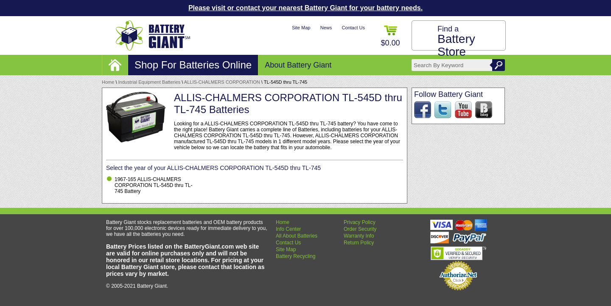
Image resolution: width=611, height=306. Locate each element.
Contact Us (353, 27)
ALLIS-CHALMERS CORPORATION (222, 82)
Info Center (288, 229)
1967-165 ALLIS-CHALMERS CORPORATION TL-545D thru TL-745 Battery (153, 185)
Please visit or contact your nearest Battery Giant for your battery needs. (305, 7)
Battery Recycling (295, 256)
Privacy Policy (360, 222)
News (326, 27)
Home (108, 82)
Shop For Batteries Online (193, 65)
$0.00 (390, 36)
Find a (456, 41)
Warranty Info (359, 236)
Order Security (360, 229)
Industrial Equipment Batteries (149, 82)
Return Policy (359, 243)
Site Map (301, 27)
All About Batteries (296, 236)
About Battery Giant (298, 65)
